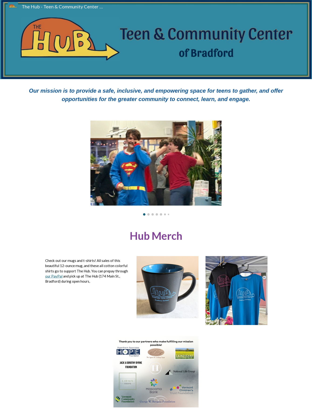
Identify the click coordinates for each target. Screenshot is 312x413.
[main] (155, 97)
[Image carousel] (155, 168)
